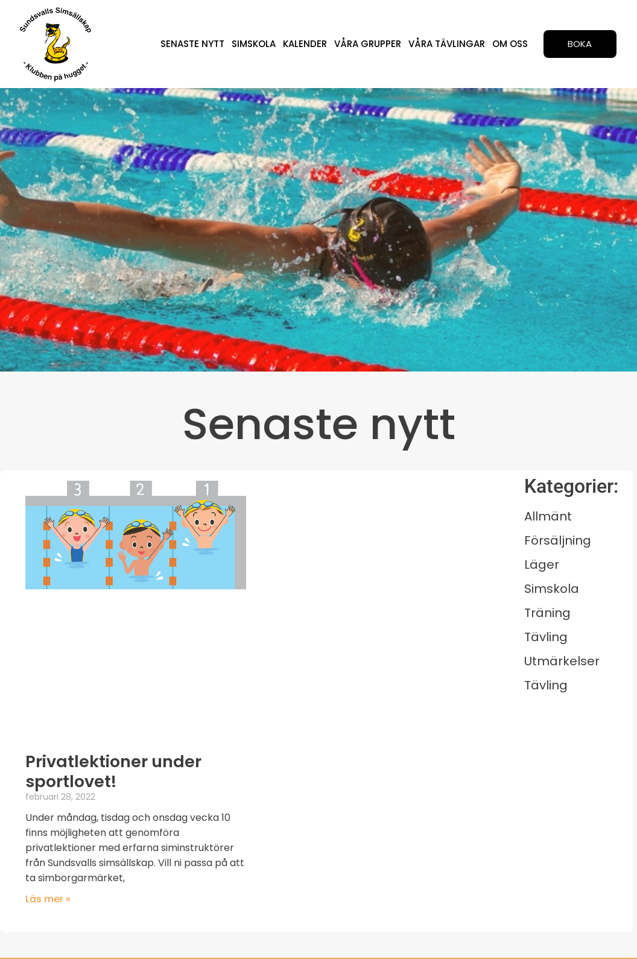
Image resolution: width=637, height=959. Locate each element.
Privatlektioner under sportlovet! (113, 771)
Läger (541, 564)
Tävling (546, 636)
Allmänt (548, 516)
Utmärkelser (562, 661)
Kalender (309, 43)
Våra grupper (370, 43)
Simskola (259, 43)
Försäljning (557, 540)
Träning (547, 612)
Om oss (510, 43)
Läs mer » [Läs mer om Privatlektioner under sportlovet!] (48, 899)
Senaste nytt (199, 43)
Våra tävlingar (448, 43)
